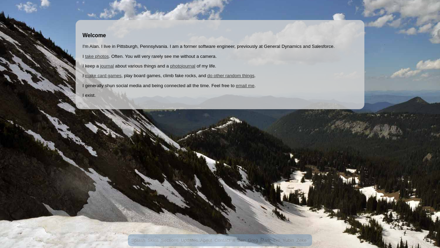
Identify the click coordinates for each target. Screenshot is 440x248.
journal (107, 66)
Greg (253, 240)
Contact (222, 240)
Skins (153, 240)
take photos (97, 56)
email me (245, 85)
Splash (138, 240)
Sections (169, 240)
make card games (103, 75)
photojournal (182, 66)
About (206, 240)
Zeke (301, 240)
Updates (189, 240)
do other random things (230, 75)
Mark (265, 240)
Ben (242, 240)
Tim (276, 240)
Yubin (288, 240)
